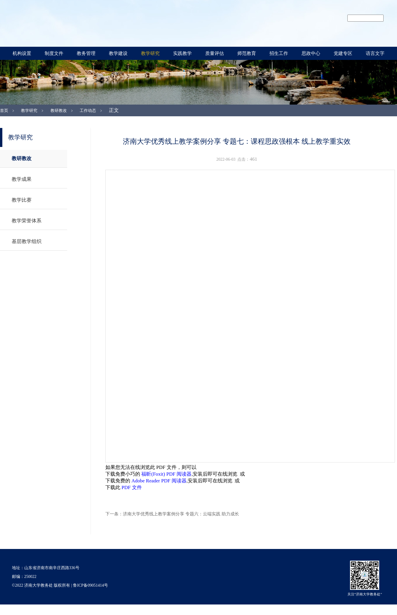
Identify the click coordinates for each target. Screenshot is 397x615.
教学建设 (118, 53)
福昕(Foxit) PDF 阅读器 (166, 474)
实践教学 (182, 53)
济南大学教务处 (149, 23)
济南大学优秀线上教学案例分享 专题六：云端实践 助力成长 (181, 514)
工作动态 (88, 110)
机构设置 (22, 53)
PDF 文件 (131, 487)
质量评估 (214, 53)
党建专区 (343, 53)
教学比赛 (22, 200)
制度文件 (54, 53)
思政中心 (311, 53)
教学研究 (150, 53)
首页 (4, 110)
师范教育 (246, 53)
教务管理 (86, 53)
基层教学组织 (26, 241)
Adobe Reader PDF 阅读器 (158, 481)
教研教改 (59, 110)
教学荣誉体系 (26, 221)
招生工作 (278, 53)
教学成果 (22, 179)
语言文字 (375, 53)
